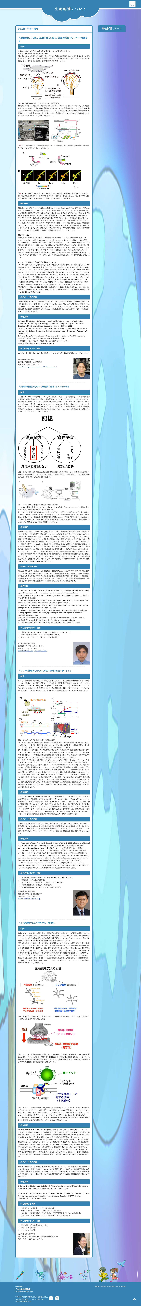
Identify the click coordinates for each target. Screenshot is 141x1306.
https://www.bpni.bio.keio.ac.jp (29, 899)
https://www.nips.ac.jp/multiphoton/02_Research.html (37, 367)
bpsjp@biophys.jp (25, 1301)
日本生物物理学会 (22, 1289)
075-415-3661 (23, 1299)
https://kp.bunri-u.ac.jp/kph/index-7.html (32, 651)
